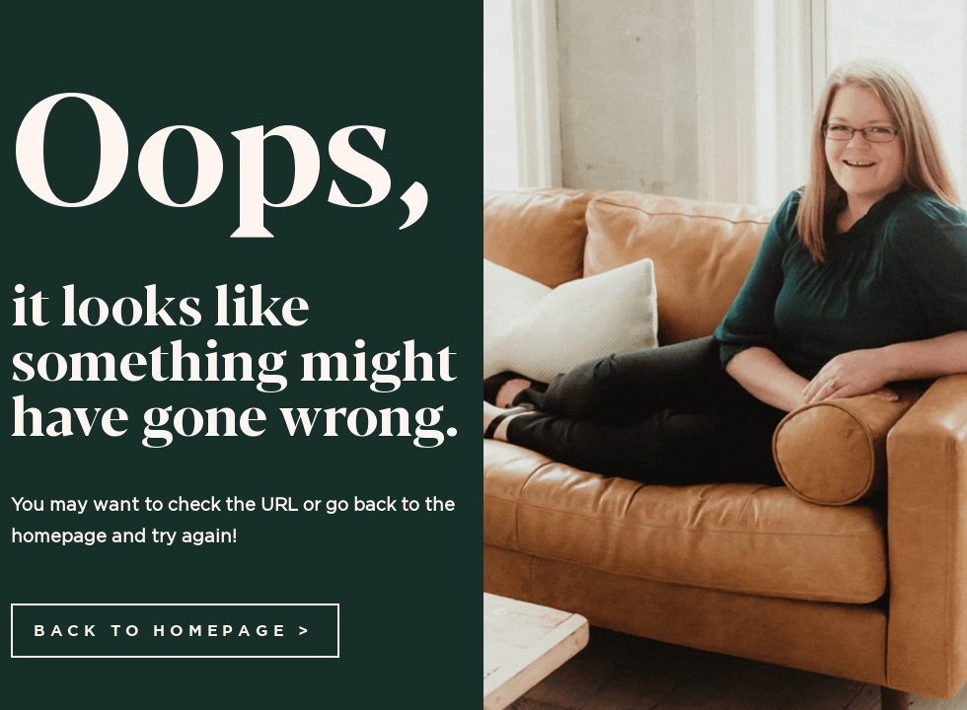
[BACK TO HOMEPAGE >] (175, 631)
